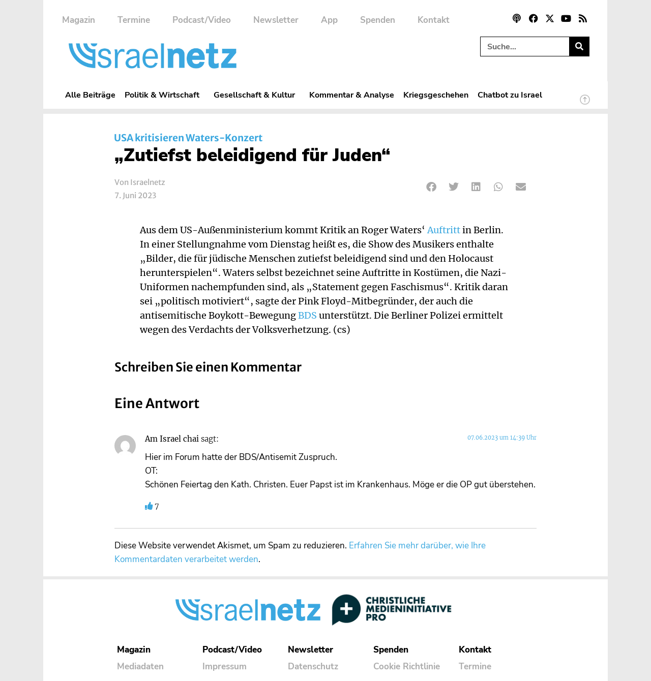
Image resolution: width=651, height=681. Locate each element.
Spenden (377, 20)
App (329, 20)
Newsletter (276, 20)
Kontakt (434, 20)
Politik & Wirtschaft (164, 94)
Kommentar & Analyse (351, 94)
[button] (431, 186)
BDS (307, 315)
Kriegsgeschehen (435, 94)
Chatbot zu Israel (510, 94)
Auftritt (443, 230)
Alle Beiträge (90, 94)
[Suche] (579, 46)
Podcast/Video (201, 20)
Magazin (78, 20)
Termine (133, 20)
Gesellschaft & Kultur (257, 94)
